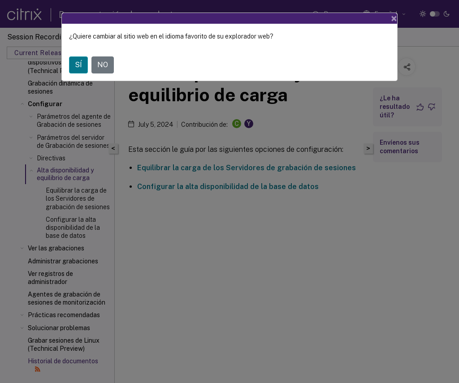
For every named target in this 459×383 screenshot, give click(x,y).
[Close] (394, 18)
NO (102, 64)
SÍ (78, 64)
